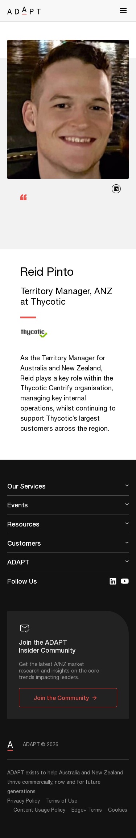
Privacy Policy (23, 801)
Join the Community (61, 697)
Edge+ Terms (86, 810)
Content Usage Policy (39, 810)
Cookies (117, 810)
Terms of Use (61, 801)
